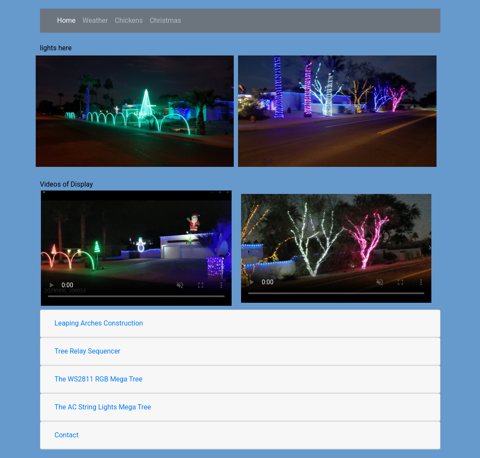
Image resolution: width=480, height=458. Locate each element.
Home (66, 20)
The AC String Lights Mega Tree (103, 407)
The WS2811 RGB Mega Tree (98, 379)
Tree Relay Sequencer (88, 351)
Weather (95, 20)
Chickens (129, 20)
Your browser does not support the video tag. (136, 248)
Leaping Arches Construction (99, 323)
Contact (67, 435)
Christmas (167, 20)
